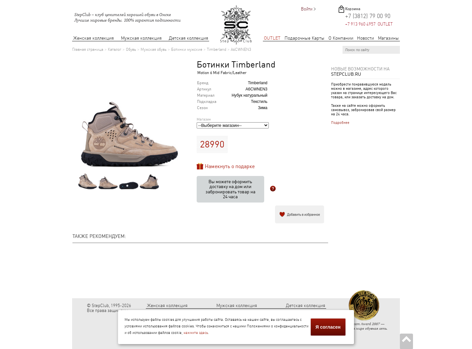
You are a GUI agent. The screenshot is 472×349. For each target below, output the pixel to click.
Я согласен (328, 327)
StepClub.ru (346, 74)
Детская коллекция (188, 38)
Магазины (388, 38)
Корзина (352, 9)
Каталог (114, 49)
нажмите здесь (196, 333)
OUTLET (272, 38)
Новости (365, 38)
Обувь (131, 49)
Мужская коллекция (141, 38)
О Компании (340, 38)
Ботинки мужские (186, 49)
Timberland (216, 49)
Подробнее (340, 123)
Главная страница (87, 49)
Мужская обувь (154, 49)
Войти (306, 9)
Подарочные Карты (304, 38)
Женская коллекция (93, 38)
